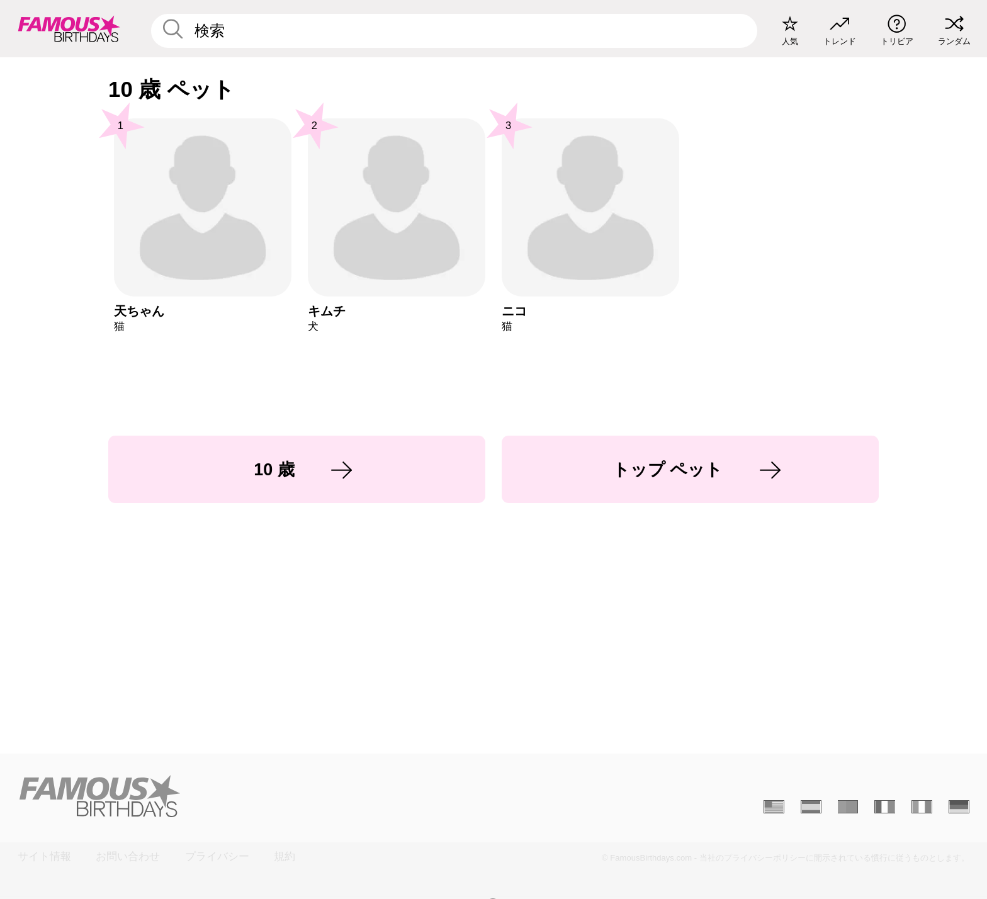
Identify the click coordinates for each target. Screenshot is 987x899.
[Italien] (921, 807)
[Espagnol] (811, 807)
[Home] (251, 796)
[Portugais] (848, 807)
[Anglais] (774, 807)
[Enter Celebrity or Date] (454, 31)
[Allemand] (959, 807)
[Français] (884, 807)
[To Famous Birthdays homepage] (69, 28)
